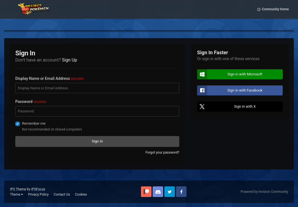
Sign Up (69, 60)
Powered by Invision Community (264, 192)
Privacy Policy (38, 194)
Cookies (81, 194)
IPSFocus (38, 189)
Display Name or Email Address (49, 78)
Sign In (97, 141)
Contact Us (62, 194)
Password (30, 101)
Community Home (275, 14)
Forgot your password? (162, 152)
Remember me (34, 123)
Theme (16, 194)
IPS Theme (18, 189)
